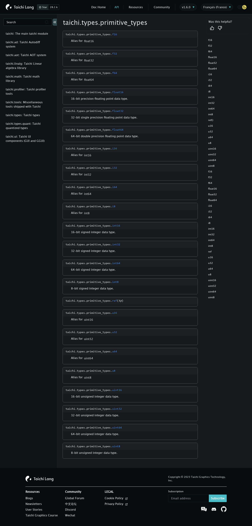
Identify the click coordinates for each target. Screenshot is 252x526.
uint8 (211, 165)
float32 (212, 62)
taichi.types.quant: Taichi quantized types (23, 126)
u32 (210, 131)
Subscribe (218, 498)
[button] (241, 7)
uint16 (212, 148)
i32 (210, 79)
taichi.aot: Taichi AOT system (26, 55)
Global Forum (74, 498)
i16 (210, 74)
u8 (209, 142)
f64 (210, 51)
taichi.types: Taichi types (23, 115)
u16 (210, 125)
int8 (210, 114)
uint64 (212, 160)
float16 (212, 57)
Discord (70, 509)
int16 (211, 97)
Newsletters (34, 503)
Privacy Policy (116, 504)
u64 (210, 137)
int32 (211, 102)
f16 (210, 39)
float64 (212, 68)
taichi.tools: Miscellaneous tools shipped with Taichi (24, 104)
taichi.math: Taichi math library (23, 78)
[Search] (28, 22)
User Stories (34, 509)
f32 (210, 45)
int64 (211, 108)
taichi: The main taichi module (27, 33)
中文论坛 (71, 503)
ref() (210, 119)
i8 (209, 91)
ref (210, 251)
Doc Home (98, 7)
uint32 (212, 154)
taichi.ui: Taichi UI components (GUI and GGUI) (25, 138)
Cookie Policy (116, 498)
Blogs (29, 498)
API (116, 7)
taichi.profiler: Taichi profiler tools (26, 91)
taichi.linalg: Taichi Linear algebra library (24, 66)
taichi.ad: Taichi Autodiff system (23, 44)
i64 (210, 85)
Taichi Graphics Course (42, 515)
